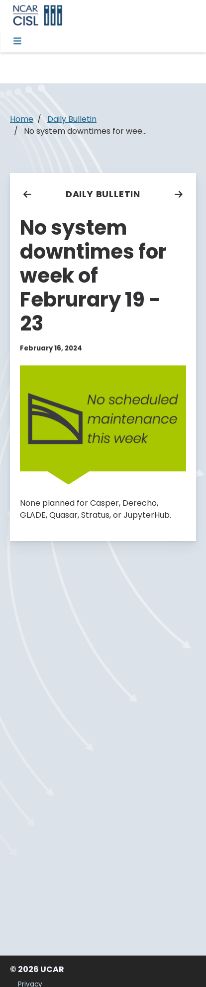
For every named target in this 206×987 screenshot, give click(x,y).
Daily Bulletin (103, 194)
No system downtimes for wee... (85, 131)
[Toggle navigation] (18, 41)
